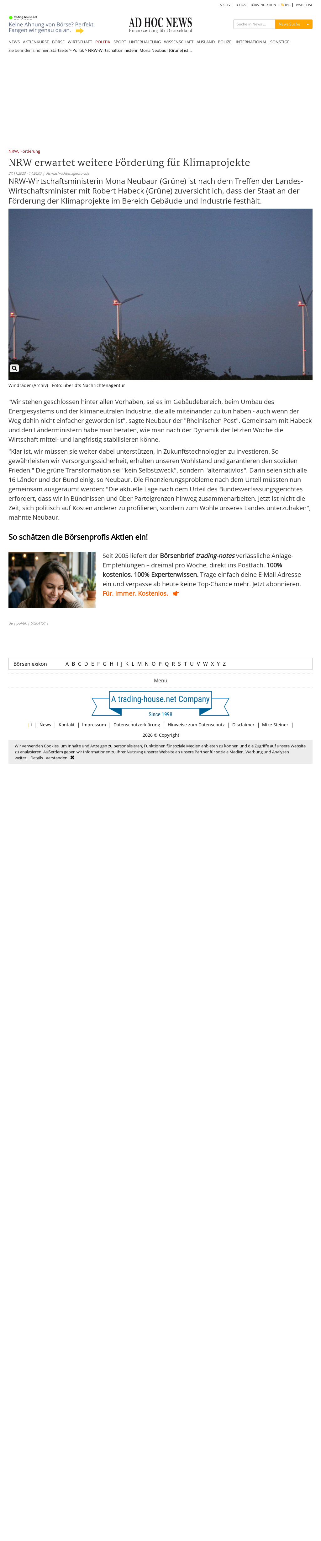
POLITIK (102, 42)
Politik (78, 50)
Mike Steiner (275, 725)
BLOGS (240, 5)
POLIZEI (225, 42)
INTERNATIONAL (251, 42)
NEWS (14, 42)
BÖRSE (58, 42)
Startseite (59, 50)
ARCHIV (225, 5)
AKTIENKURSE (36, 42)
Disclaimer (243, 725)
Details (36, 758)
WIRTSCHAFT (80, 42)
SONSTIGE (279, 42)
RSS (286, 5)
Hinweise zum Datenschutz (196, 725)
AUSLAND (206, 42)
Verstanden (56, 758)
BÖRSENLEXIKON (263, 5)
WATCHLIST (304, 5)
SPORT (119, 42)
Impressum (94, 725)
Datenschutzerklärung (136, 725)
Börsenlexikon (30, 663)
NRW (13, 151)
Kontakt (67, 725)
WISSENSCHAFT (178, 42)
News (45, 725)
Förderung (30, 151)
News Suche (289, 24)
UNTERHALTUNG (145, 42)
